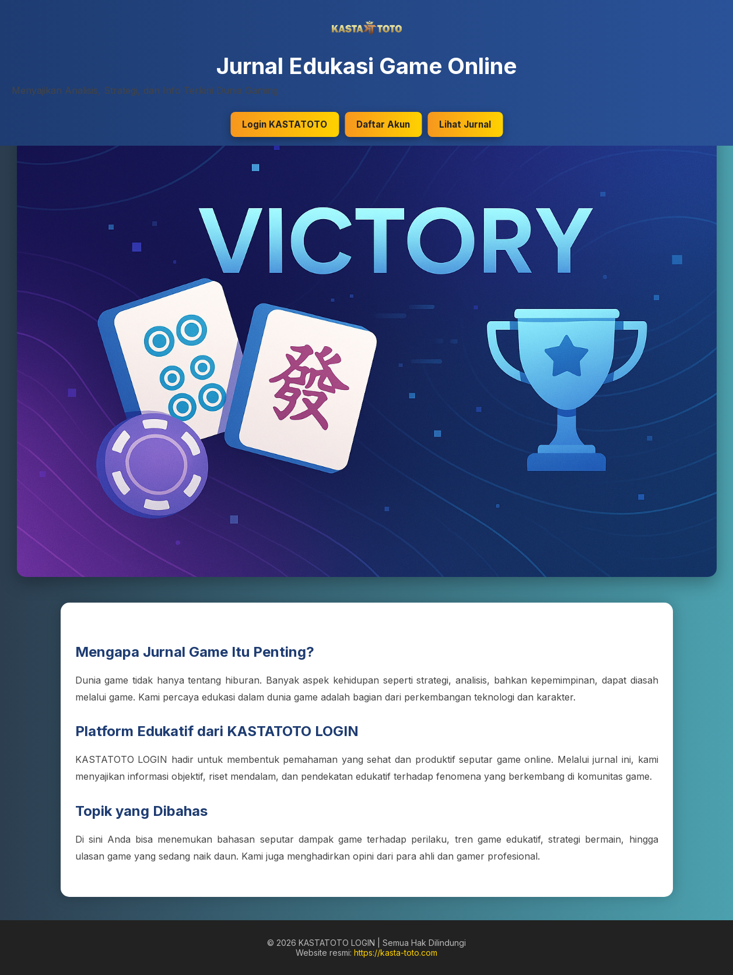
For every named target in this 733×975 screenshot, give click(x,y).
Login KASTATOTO (284, 124)
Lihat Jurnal (465, 124)
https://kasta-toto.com (395, 953)
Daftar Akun (383, 124)
